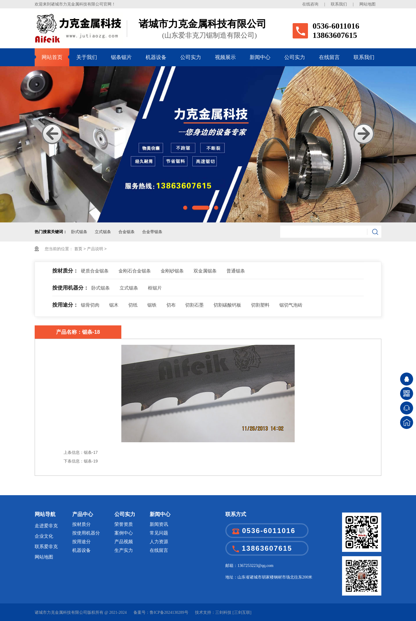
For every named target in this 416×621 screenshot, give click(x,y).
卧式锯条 (79, 232)
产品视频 (123, 541)
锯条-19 (91, 461)
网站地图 (367, 4)
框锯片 (155, 287)
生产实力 (123, 550)
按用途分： (65, 305)
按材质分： (65, 271)
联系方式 (235, 514)
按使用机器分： (70, 288)
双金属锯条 (205, 270)
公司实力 (190, 57)
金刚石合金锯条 (134, 270)
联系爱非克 (46, 546)
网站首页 (52, 57)
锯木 (113, 305)
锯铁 (152, 305)
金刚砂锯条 (172, 270)
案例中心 (123, 532)
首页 (78, 248)
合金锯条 (126, 232)
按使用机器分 (86, 532)
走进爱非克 (46, 525)
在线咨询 (310, 4)
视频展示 (225, 57)
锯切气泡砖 (290, 305)
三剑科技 (223, 612)
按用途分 (81, 541)
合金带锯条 (152, 232)
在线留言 (329, 57)
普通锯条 (235, 270)
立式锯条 (103, 232)
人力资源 (159, 541)
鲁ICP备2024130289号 (169, 612)
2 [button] (200, 208)
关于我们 (86, 57)
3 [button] (216, 208)
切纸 (133, 305)
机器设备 (156, 57)
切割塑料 (260, 305)
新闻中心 (260, 57)
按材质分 (81, 524)
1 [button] (185, 208)
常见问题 (159, 532)
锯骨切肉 (90, 305)
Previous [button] (52, 133)
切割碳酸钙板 (227, 305)
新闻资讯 (159, 524)
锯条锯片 (121, 57)
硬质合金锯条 (95, 270)
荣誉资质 (123, 524)
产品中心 (82, 514)
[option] (208, 144)
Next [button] (363, 133)
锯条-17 (91, 452)
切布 (171, 305)
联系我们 (339, 4)
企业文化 (44, 536)
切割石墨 (194, 305)
